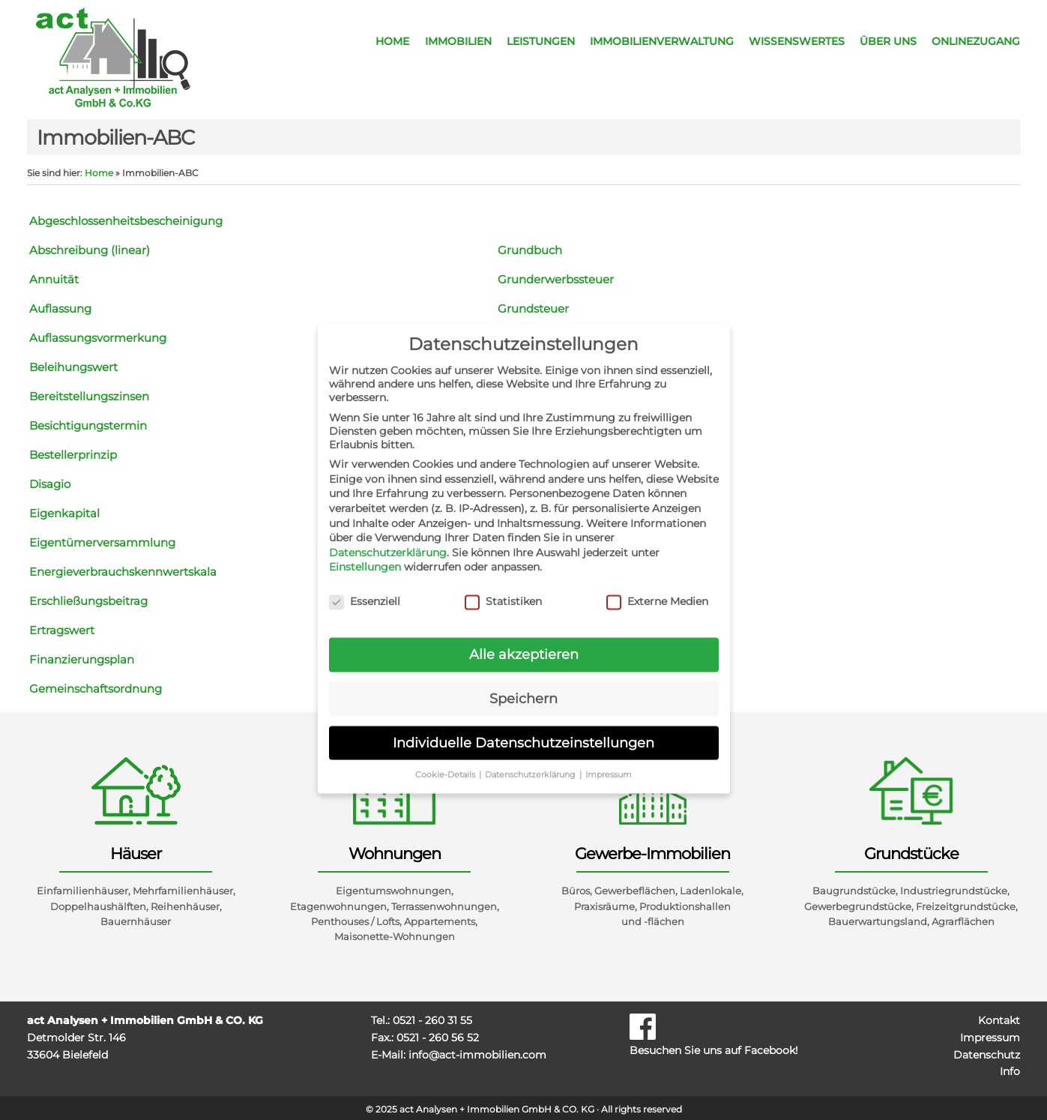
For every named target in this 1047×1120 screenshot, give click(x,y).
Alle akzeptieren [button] (524, 644)
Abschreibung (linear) (89, 250)
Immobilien (458, 41)
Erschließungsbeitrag (88, 601)
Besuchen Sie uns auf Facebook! (739, 1034)
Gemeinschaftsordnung (95, 688)
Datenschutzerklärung (388, 542)
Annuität (54, 279)
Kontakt (999, 1020)
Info (1010, 1071)
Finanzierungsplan (81, 659)
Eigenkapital (64, 513)
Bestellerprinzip (73, 455)
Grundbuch (530, 250)
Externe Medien (657, 591)
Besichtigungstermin (88, 425)
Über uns (888, 41)
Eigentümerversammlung (102, 542)
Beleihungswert (73, 367)
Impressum (990, 1038)
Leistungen (541, 41)
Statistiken (503, 591)
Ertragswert (61, 630)
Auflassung (60, 308)
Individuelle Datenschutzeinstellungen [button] (523, 732)
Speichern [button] (523, 688)
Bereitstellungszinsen (89, 396)
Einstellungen (365, 557)
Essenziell (364, 591)
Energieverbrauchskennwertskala (123, 571)
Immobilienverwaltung (662, 41)
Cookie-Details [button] (446, 764)
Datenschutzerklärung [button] (531, 764)
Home (392, 41)
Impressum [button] (608, 764)
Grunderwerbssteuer (556, 279)
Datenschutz (986, 1055)
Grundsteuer (533, 308)
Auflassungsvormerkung (97, 338)
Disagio (49, 484)
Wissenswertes (797, 41)
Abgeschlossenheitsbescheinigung (126, 221)
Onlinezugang (976, 41)
